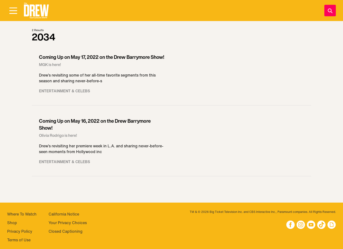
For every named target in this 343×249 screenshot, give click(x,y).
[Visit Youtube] (311, 225)
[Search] (330, 10)
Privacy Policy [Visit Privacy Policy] (19, 231)
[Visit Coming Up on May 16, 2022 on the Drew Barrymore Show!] (171, 143)
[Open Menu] (13, 11)
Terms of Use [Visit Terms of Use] (19, 240)
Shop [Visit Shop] (12, 223)
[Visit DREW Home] (36, 10)
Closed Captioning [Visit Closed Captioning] (66, 231)
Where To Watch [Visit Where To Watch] (22, 214)
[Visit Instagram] (301, 225)
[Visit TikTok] (321, 225)
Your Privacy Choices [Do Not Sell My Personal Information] (68, 223)
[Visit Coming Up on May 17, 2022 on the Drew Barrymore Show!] (171, 75)
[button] (36, 10)
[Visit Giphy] (331, 225)
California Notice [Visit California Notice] (64, 214)
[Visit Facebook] (290, 225)
